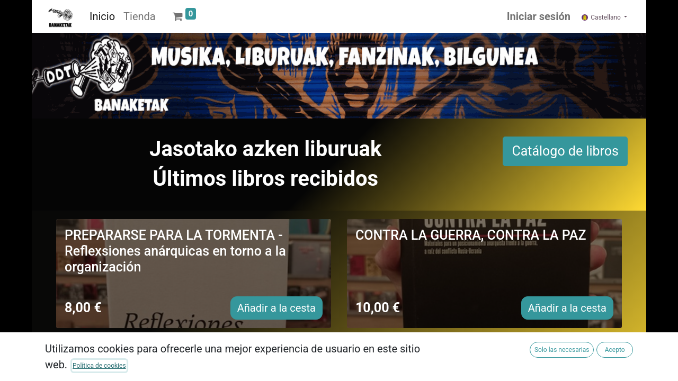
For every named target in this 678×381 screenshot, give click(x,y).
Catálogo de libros (565, 151)
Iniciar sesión (538, 16)
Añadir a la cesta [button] (276, 308)
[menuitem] (102, 16)
